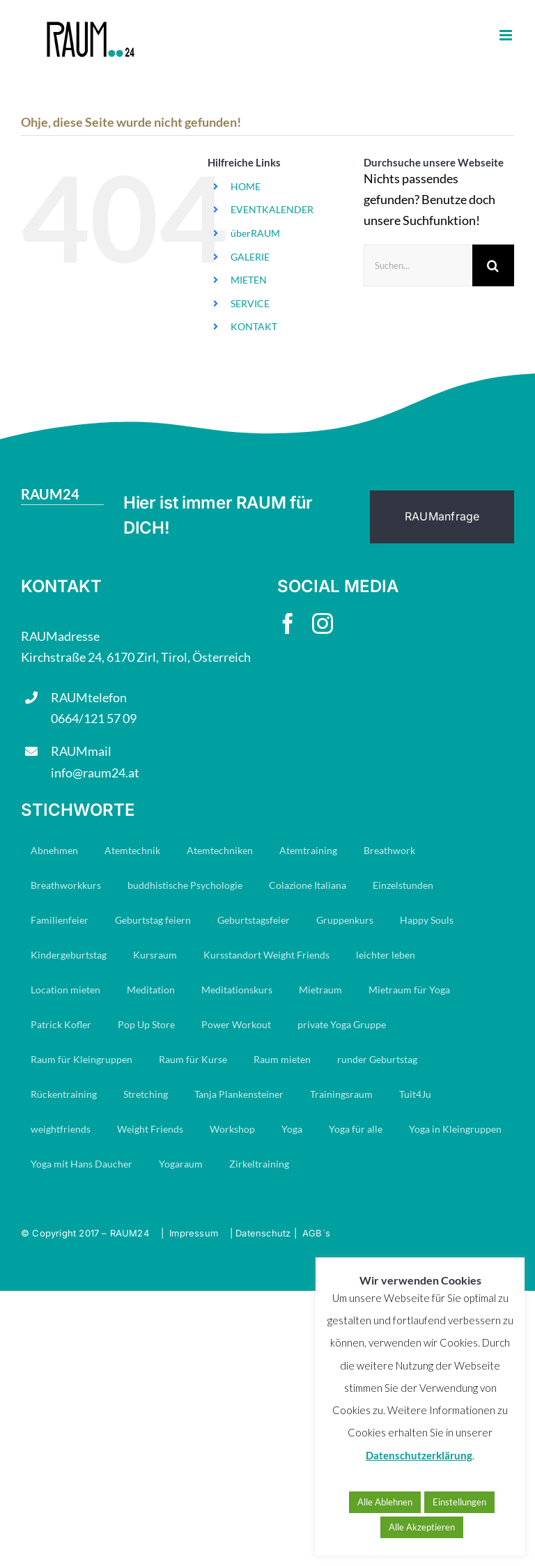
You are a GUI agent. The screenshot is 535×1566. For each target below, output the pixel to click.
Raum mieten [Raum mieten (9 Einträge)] (282, 1059)
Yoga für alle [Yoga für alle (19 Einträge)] (355, 1129)
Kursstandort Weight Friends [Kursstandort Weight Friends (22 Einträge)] (266, 955)
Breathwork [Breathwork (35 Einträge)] (389, 850)
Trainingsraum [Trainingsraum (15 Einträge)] (341, 1094)
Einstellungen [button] (459, 1501)
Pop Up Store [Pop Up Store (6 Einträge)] (146, 1024)
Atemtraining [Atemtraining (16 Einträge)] (308, 850)
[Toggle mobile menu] (506, 35)
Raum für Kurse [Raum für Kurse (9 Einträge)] (193, 1059)
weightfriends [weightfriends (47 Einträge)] (61, 1129)
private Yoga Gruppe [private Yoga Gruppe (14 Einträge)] (341, 1024)
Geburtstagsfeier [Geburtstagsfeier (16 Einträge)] (253, 920)
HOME (246, 186)
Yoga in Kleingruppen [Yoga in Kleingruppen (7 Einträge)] (455, 1129)
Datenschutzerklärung (419, 1455)
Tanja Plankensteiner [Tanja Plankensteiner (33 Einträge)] (239, 1094)
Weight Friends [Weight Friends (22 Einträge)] (150, 1129)
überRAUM (255, 233)
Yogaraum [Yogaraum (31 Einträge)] (181, 1164)
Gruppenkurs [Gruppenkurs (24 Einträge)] (344, 920)
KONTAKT (254, 326)
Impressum (193, 1233)
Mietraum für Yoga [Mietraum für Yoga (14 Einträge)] (409, 989)
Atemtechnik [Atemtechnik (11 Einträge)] (132, 850)
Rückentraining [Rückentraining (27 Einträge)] (64, 1094)
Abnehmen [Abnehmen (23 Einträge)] (54, 850)
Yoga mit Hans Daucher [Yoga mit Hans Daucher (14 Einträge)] (81, 1164)
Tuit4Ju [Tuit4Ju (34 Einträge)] (415, 1094)
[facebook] (287, 623)
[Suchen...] (418, 265)
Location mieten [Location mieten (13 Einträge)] (65, 989)
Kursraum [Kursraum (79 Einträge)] (155, 955)
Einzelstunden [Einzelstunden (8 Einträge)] (403, 885)
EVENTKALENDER (272, 209)
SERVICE (250, 303)
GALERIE (250, 257)
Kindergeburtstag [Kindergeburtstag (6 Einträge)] (69, 955)
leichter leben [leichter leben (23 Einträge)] (385, 955)
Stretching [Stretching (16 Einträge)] (145, 1094)
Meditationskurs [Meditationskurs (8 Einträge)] (236, 989)
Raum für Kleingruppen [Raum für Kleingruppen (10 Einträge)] (81, 1059)
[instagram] (322, 623)
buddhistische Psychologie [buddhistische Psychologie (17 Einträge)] (184, 885)
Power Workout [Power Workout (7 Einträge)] (236, 1024)
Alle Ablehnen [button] (384, 1501)
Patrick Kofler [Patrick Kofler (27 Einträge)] (61, 1024)
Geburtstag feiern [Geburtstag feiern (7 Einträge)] (153, 920)
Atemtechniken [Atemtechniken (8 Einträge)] (220, 850)
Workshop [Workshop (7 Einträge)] (232, 1129)
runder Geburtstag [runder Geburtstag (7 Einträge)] (377, 1059)
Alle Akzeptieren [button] (422, 1527)
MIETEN (249, 280)
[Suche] (493, 265)
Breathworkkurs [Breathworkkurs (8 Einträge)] (66, 885)
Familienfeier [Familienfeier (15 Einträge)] (59, 920)
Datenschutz (262, 1233)
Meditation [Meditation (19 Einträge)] (151, 989)
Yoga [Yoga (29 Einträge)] (291, 1129)
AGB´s (316, 1233)
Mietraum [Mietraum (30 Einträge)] (320, 989)
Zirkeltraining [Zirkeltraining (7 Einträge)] (259, 1164)
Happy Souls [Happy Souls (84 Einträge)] (426, 920)
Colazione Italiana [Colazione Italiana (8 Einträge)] (307, 885)
